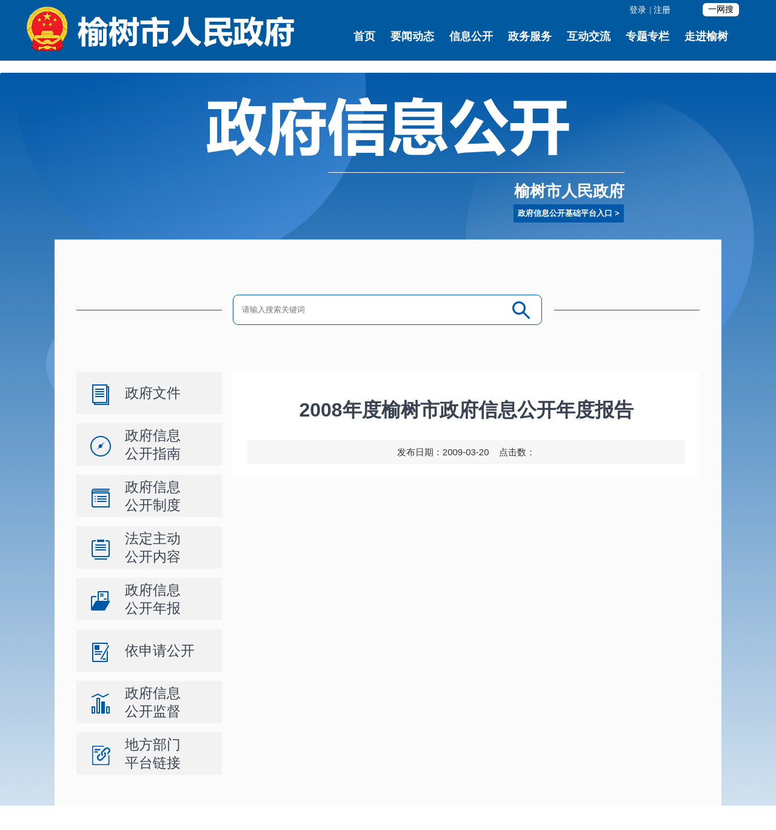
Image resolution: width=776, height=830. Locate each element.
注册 (662, 10)
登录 (637, 10)
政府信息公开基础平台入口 (565, 213)
